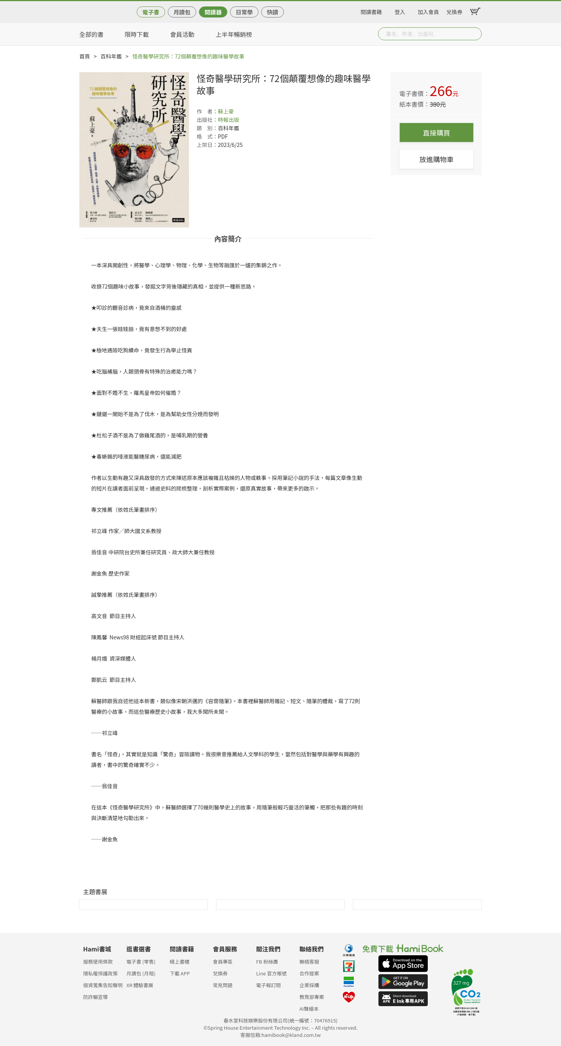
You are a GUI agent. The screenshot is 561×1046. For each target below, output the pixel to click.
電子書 (150, 12)
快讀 (272, 12)
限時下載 (136, 34)
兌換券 (454, 10)
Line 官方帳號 (271, 973)
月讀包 (182, 12)
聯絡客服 (309, 961)
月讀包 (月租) (141, 973)
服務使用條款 (98, 961)
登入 (400, 10)
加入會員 (428, 10)
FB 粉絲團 (267, 961)
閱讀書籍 (371, 10)
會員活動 (182, 34)
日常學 (244, 12)
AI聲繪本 (309, 1008)
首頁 (84, 56)
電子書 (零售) (141, 961)
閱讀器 (213, 12)
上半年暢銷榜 (234, 34)
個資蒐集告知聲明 (103, 985)
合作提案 (309, 973)
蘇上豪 (226, 111)
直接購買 (436, 132)
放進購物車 (436, 159)
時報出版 (228, 119)
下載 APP (180, 973)
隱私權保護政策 (100, 973)
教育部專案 (311, 996)
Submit (475, 34)
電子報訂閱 (268, 985)
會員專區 (223, 961)
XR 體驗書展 (139, 985)
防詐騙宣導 (95, 996)
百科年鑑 (111, 56)
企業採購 (309, 985)
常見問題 (223, 985)
